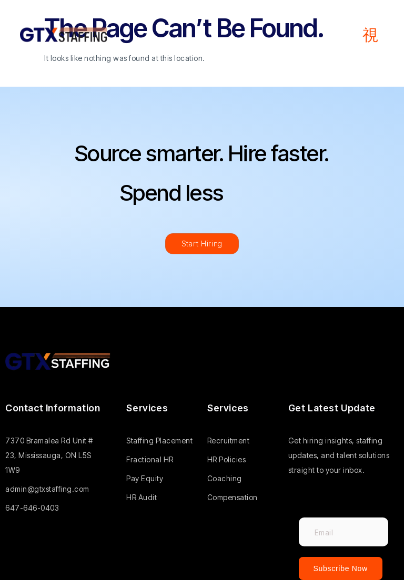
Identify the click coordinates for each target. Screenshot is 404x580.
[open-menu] (370, 35)
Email (309, 510)
